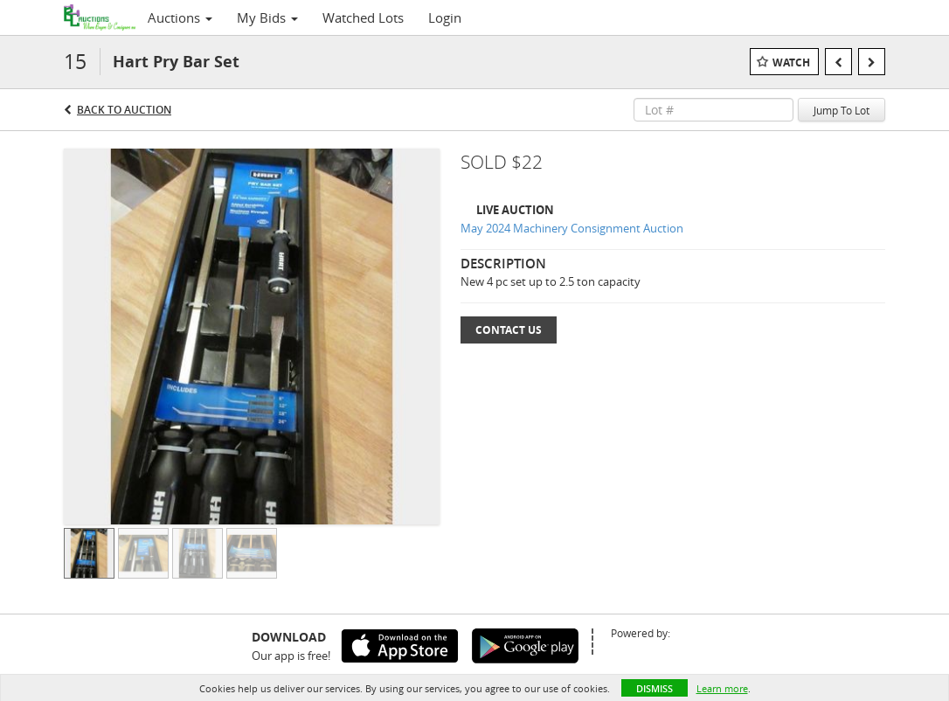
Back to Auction (124, 109)
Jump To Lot (841, 110)
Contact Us (508, 330)
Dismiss (654, 688)
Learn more (722, 688)
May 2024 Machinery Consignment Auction (572, 228)
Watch (791, 62)
